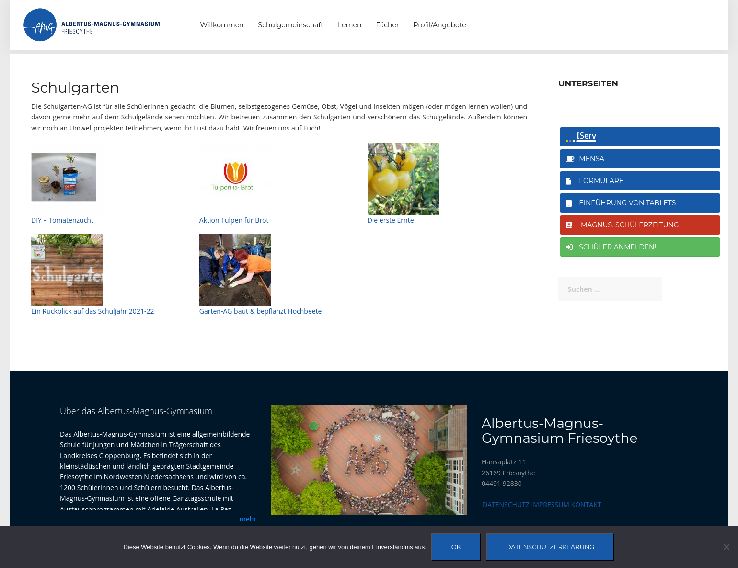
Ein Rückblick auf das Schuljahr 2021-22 (92, 311)
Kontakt (586, 504)
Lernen (349, 25)
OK (456, 547)
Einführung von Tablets (621, 203)
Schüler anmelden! (611, 247)
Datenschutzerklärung (550, 547)
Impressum (550, 504)
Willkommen (222, 25)
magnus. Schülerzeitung (622, 225)
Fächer (387, 25)
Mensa (585, 158)
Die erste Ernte (391, 220)
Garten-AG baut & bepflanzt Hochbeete (260, 311)
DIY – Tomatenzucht (62, 220)
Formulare (594, 181)
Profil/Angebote (440, 25)
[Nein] (726, 547)
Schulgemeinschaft (290, 25)
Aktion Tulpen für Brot (234, 220)
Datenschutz (506, 504)
